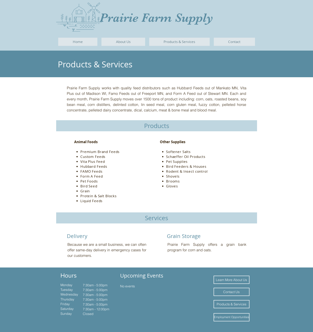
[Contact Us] (231, 292)
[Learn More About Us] (231, 280)
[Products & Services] (231, 304)
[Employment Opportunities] (231, 317)
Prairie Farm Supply (156, 18)
